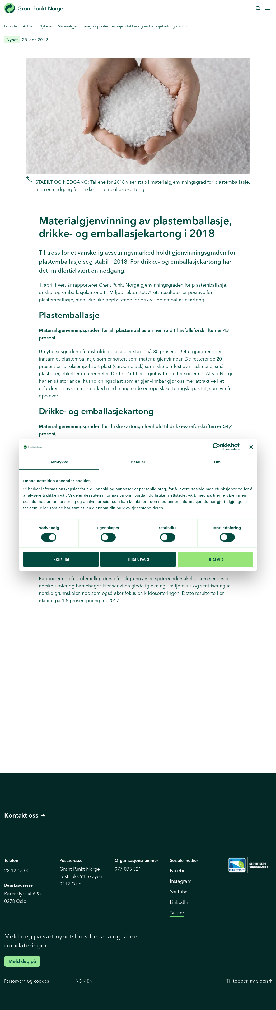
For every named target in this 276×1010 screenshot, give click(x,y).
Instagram (180, 881)
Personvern (15, 981)
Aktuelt (29, 26)
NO (79, 981)
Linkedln (179, 902)
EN (89, 981)
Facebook (180, 870)
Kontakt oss (24, 815)
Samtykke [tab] (58, 462)
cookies (41, 981)
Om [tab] (217, 462)
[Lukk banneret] (251, 447)
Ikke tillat (60, 559)
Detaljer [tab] (138, 462)
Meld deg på (22, 961)
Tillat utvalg (138, 559)
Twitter (177, 913)
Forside (10, 26)
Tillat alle (215, 559)
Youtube (179, 892)
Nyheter (46, 26)
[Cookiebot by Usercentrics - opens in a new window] (216, 447)
